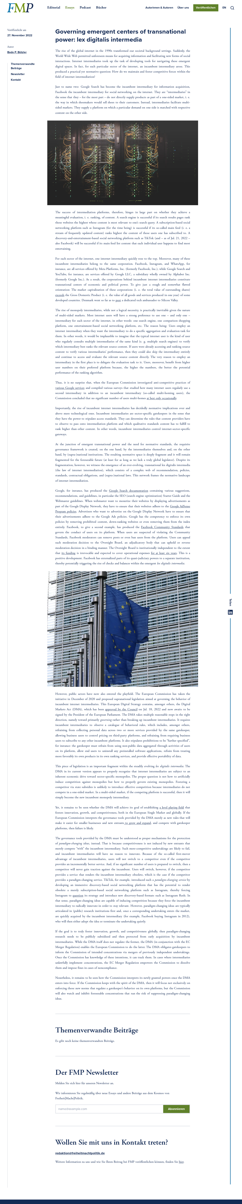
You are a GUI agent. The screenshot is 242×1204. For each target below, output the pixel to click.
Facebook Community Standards (162, 527)
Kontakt (18, 80)
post (118, 300)
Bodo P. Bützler (17, 52)
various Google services (69, 388)
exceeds (59, 295)
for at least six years (164, 553)
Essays (69, 7)
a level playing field (171, 807)
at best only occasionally (161, 398)
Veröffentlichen (206, 7)
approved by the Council (121, 709)
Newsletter (20, 74)
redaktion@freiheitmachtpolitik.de (80, 1153)
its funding (68, 553)
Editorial (53, 7)
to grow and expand (137, 823)
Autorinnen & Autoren (159, 7)
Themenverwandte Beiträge (25, 66)
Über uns (183, 7)
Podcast (85, 7)
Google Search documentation (128, 490)
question (78, 895)
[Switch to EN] (224, 7)
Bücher (101, 7)
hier (181, 1162)
